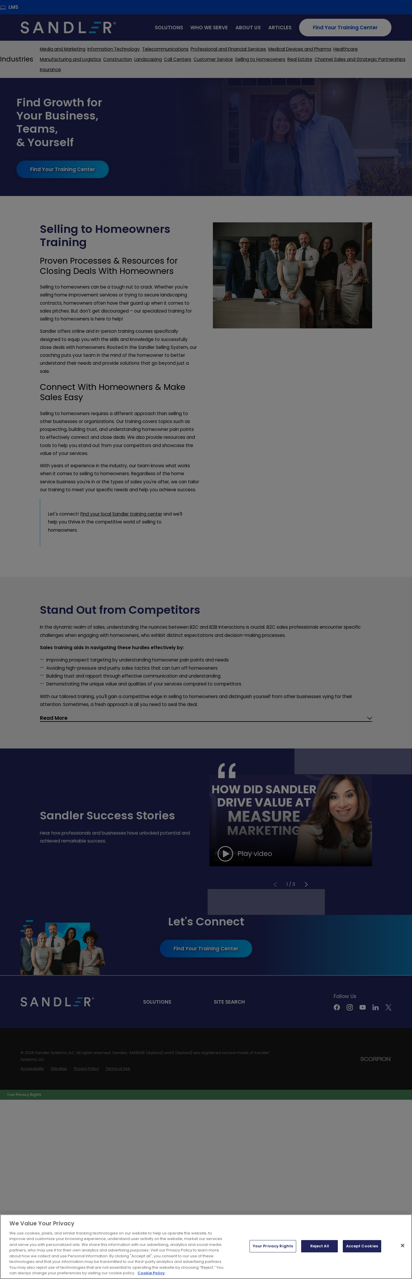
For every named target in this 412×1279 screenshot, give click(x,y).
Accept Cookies (362, 1254)
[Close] (402, 1253)
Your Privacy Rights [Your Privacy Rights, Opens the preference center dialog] (273, 1254)
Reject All (319, 1254)
